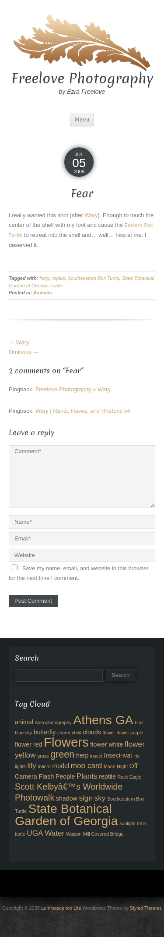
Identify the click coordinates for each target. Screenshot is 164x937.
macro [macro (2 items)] (44, 766)
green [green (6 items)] (62, 754)
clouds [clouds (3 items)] (92, 732)
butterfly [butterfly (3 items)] (45, 732)
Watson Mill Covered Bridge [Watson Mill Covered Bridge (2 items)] (95, 834)
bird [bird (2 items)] (139, 722)
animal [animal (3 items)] (24, 722)
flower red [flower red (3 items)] (28, 744)
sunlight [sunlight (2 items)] (127, 823)
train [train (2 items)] (142, 823)
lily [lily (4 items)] (32, 765)
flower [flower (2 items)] (108, 732)
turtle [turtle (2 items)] (20, 834)
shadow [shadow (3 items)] (66, 798)
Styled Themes (146, 908)
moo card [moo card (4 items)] (86, 765)
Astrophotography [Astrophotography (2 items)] (53, 722)
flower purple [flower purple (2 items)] (130, 732)
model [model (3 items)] (60, 765)
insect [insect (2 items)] (96, 755)
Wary (91, 215)
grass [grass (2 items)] (43, 755)
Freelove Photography (82, 78)
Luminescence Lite (61, 908)
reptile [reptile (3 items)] (107, 776)
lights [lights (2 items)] (20, 766)
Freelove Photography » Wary (73, 389)
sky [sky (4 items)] (100, 798)
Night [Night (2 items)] (122, 766)
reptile (58, 278)
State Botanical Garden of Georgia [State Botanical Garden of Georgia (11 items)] (66, 814)
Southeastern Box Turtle (93, 278)
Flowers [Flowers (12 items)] (66, 742)
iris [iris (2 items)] (136, 755)
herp (44, 278)
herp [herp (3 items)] (82, 755)
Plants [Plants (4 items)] (87, 776)
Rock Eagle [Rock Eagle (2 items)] (130, 777)
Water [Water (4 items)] (54, 833)
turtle (56, 285)
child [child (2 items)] (76, 732)
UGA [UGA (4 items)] (35, 833)
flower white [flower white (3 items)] (106, 744)
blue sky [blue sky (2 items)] (23, 732)
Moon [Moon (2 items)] (109, 766)
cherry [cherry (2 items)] (63, 732)
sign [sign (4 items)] (86, 798)
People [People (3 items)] (65, 776)
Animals (42, 292)
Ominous (24, 352)
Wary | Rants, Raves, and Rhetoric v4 (82, 411)
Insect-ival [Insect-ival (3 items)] (118, 755)
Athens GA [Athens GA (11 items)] (103, 720)
